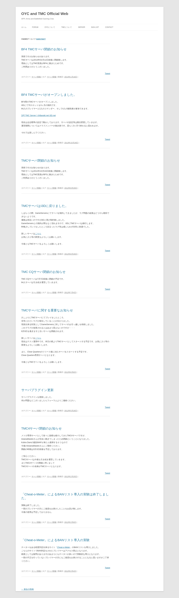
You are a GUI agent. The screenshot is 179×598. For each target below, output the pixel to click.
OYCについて (50, 27)
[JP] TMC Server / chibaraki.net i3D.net (38, 115)
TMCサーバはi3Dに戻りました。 (44, 206)
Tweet (107, 73)
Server (81, 27)
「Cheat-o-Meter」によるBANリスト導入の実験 (55, 540)
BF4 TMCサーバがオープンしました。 (49, 94)
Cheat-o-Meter (63, 547)
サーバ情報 (36, 77)
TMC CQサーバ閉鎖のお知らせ (43, 272)
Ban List (95, 27)
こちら (38, 233)
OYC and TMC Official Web (44, 14)
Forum (35, 27)
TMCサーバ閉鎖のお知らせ (40, 160)
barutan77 (41, 39)
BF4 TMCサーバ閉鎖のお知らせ (44, 49)
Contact (109, 27)
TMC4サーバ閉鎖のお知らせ (41, 428)
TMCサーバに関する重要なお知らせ (47, 310)
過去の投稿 (27, 589)
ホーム (23, 27)
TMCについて (66, 27)
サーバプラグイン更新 (37, 390)
